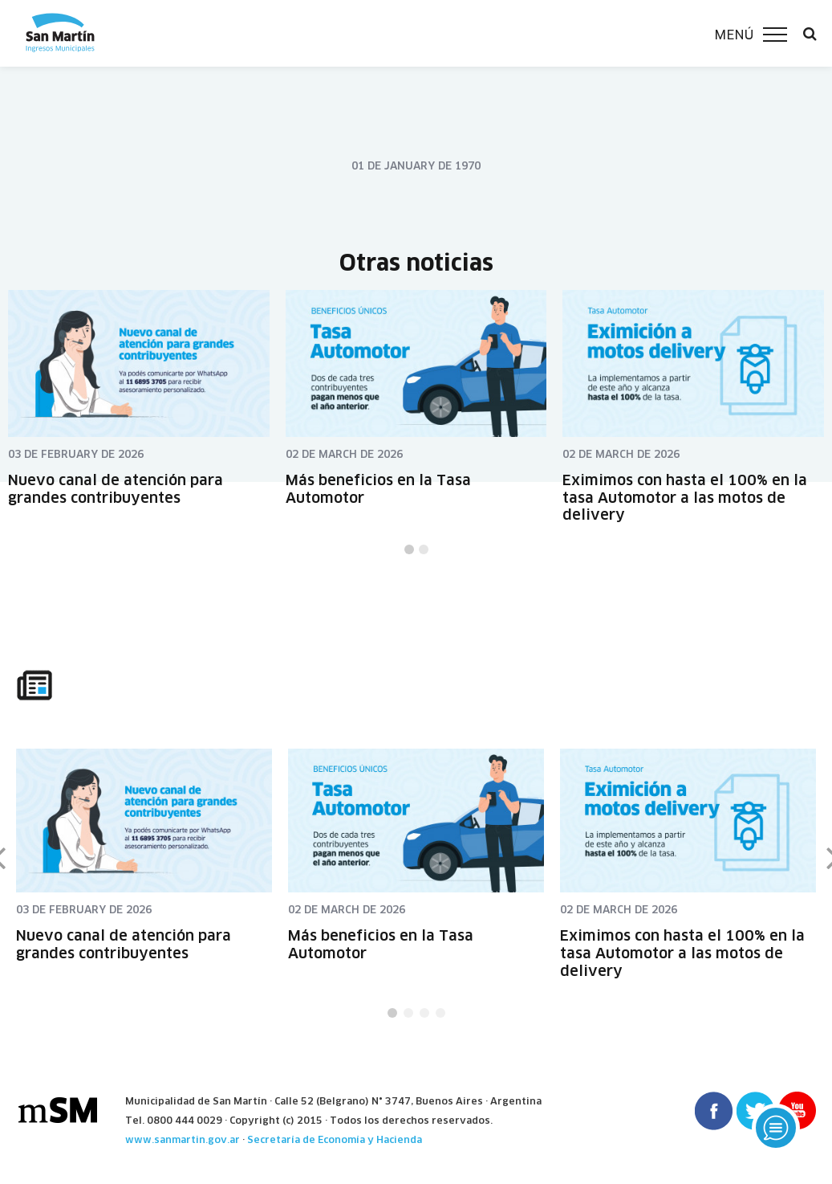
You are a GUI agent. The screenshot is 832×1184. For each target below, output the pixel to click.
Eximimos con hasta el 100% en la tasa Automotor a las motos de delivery (684, 497)
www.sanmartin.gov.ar (182, 1139)
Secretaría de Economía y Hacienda (334, 1139)
